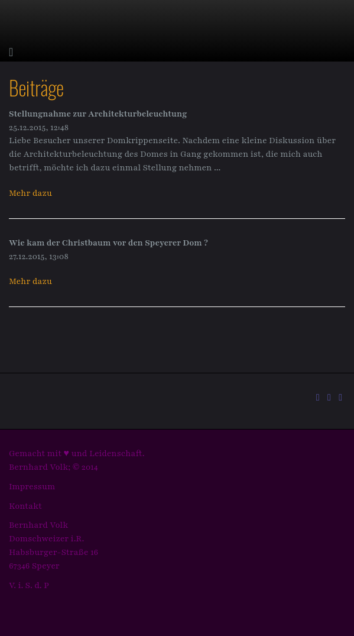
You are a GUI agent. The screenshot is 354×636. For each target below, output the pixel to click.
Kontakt (25, 506)
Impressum (32, 486)
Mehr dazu (30, 193)
